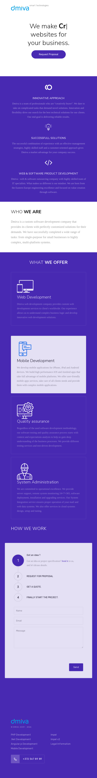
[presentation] (34, 649)
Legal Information (61, 743)
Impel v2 (55, 739)
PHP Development (21, 734)
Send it (63, 568)
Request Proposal (48, 54)
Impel (54, 734)
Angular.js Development (24, 743)
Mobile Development (22, 748)
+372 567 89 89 (32, 759)
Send (72, 659)
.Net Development (21, 739)
